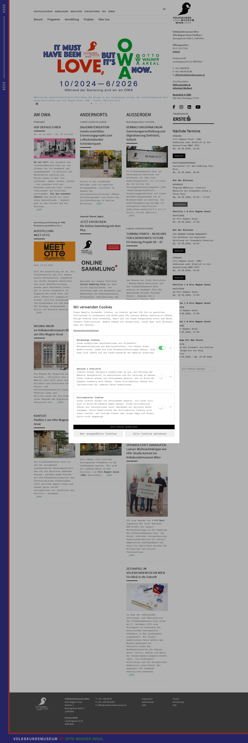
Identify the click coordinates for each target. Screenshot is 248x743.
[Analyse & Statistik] (162, 377)
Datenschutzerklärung (86, 331)
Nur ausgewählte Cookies (98, 434)
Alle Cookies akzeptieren (124, 427)
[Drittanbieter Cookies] (162, 407)
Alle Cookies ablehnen (149, 434)
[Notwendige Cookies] (162, 348)
